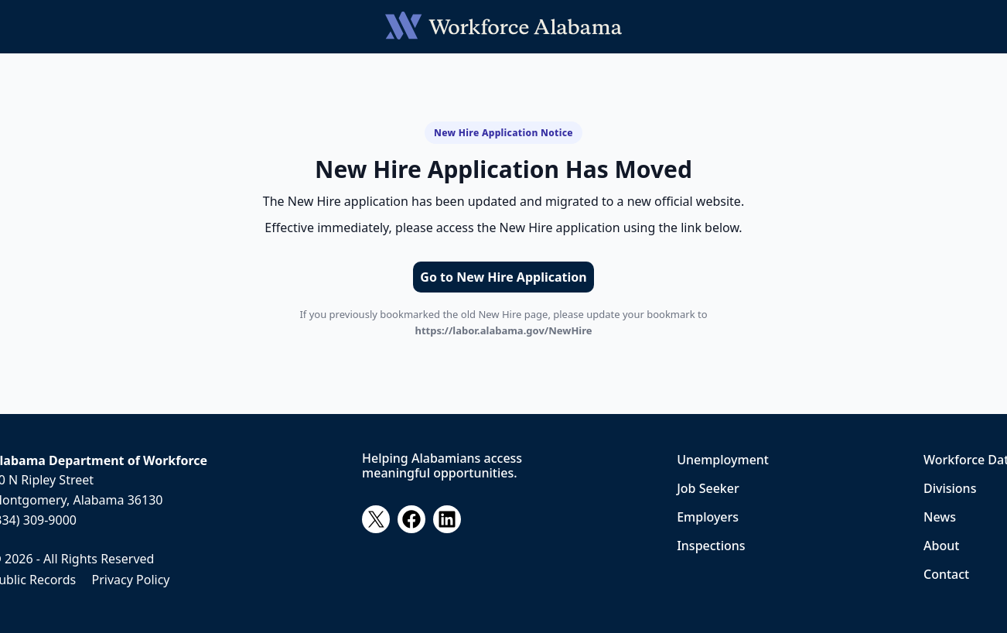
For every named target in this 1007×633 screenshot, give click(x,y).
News (939, 516)
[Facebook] (411, 519)
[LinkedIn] (447, 519)
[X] (376, 519)
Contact (946, 574)
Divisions (949, 488)
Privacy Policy (131, 579)
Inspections (711, 545)
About (941, 545)
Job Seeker (708, 488)
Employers (708, 516)
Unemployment (723, 459)
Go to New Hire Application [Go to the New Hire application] (503, 277)
